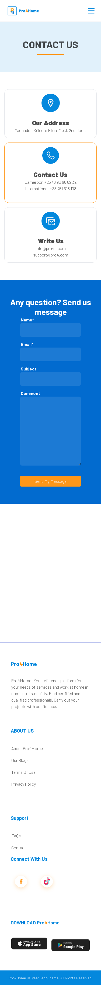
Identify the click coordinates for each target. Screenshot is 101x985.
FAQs (16, 835)
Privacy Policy (23, 783)
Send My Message (50, 481)
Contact (18, 847)
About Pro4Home (27, 748)
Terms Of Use (23, 772)
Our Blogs (20, 760)
